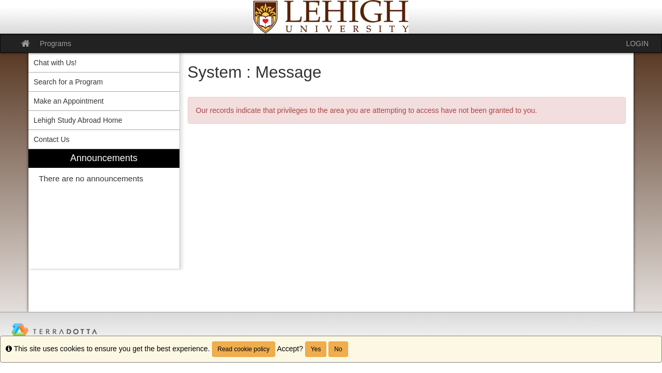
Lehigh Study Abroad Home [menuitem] (78, 120)
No (338, 349)
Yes (316, 349)
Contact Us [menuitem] (51, 139)
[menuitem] (103, 209)
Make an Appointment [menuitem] (68, 101)
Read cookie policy (244, 349)
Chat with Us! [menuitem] (55, 63)
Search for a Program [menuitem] (68, 82)
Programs (55, 43)
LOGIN (637, 43)
